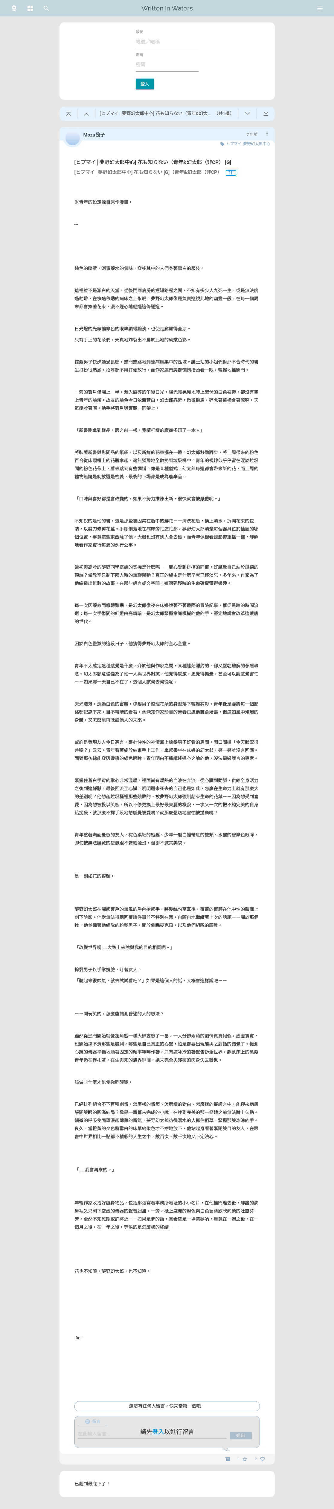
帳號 (139, 32)
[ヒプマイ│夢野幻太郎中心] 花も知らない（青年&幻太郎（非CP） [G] (152, 162)
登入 (145, 84)
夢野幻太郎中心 (256, 144)
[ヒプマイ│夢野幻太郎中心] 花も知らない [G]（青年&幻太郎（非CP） (148, 172)
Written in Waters (167, 8)
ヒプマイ (234, 144)
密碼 (139, 55)
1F (228, 173)
